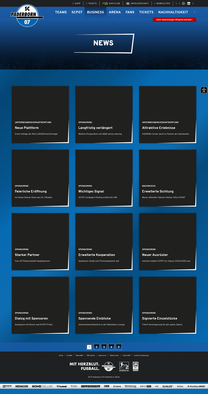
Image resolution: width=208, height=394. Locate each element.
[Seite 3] (104, 349)
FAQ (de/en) (89, 357)
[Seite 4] (112, 349)
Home (54, 357)
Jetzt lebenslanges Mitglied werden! (174, 19)
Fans (130, 12)
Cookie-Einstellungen (147, 357)
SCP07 (77, 12)
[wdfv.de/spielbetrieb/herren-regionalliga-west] (135, 368)
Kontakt (63, 357)
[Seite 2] (96, 349)
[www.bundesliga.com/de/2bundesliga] (124, 368)
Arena (115, 12)
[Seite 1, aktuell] (88, 349)
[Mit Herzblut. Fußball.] (92, 368)
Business (95, 12)
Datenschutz (115, 357)
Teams (61, 12)
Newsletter (75, 357)
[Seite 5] (120, 349)
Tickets (146, 12)
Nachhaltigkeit (173, 12)
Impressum (102, 357)
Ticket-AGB (130, 357)
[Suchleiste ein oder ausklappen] (194, 12)
